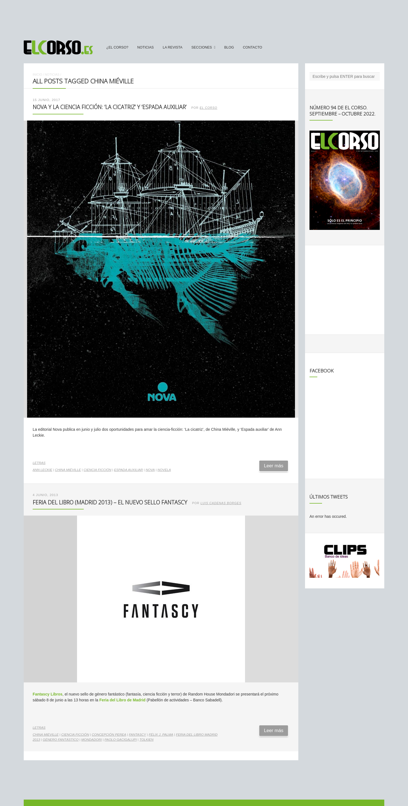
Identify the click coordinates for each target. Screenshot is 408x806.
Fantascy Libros (48, 694)
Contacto (252, 47)
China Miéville (68, 470)
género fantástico (61, 740)
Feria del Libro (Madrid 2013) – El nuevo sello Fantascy (110, 502)
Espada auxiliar (128, 470)
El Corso (208, 107)
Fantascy (137, 735)
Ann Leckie (42, 470)
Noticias (145, 47)
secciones (201, 47)
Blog (229, 47)
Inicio (37, 74)
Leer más (274, 465)
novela (164, 470)
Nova (150, 470)
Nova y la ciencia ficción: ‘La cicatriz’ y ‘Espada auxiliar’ (109, 107)
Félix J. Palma (161, 735)
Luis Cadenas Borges (221, 503)
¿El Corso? (117, 47)
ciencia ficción (97, 470)
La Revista (173, 47)
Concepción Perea (109, 735)
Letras (39, 463)
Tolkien (146, 740)
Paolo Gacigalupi (121, 740)
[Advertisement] (204, 17)
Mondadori (91, 740)
